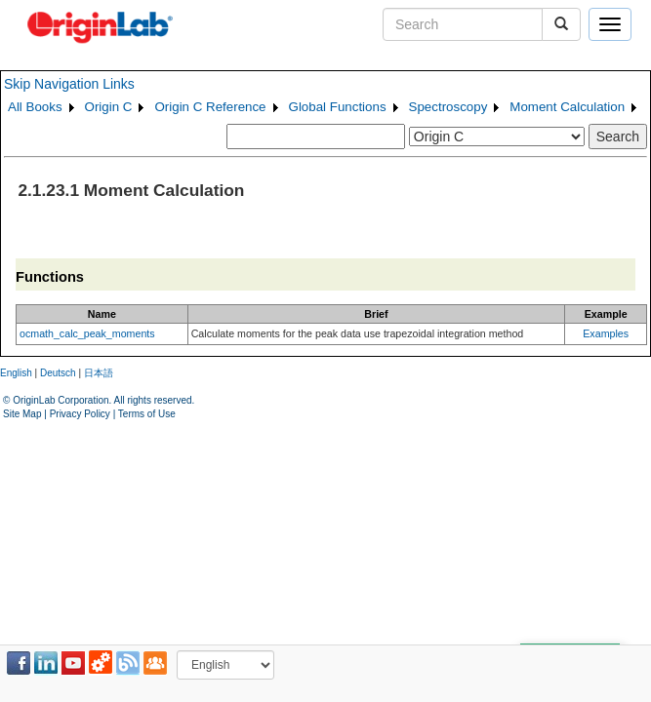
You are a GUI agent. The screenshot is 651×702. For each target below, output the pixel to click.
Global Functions (338, 106)
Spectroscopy (448, 106)
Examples (606, 333)
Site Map (22, 414)
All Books (35, 106)
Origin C (109, 106)
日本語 (98, 373)
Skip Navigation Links (69, 84)
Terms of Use (147, 414)
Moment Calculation (567, 106)
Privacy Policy (80, 414)
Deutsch (58, 373)
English (16, 373)
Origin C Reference (209, 106)
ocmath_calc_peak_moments (87, 333)
